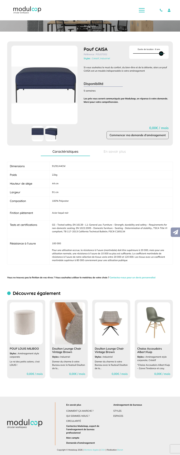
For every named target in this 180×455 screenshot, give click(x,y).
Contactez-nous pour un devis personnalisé (135, 277)
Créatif (95, 58)
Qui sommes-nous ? (78, 416)
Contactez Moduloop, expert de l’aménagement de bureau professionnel (83, 429)
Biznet (119, 450)
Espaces (118, 416)
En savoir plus (74, 404)
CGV (102, 450)
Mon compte (72, 437)
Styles (117, 411)
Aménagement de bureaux (127, 404)
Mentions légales (91, 450)
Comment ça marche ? (80, 411)
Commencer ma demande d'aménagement (137, 135)
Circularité (73, 421)
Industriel (105, 58)
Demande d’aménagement (80, 443)
